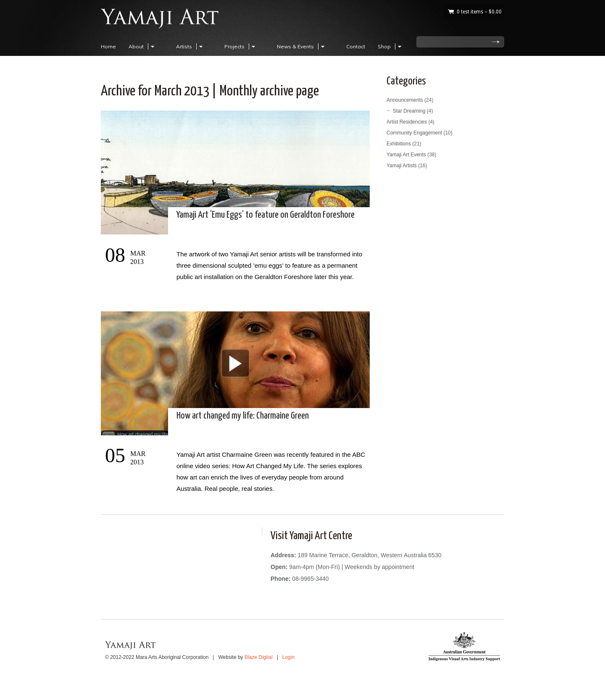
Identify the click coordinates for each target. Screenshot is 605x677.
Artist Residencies (407, 122)
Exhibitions (399, 144)
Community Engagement (414, 133)
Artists (190, 46)
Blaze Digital (259, 657)
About (143, 46)
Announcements (405, 100)
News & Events (302, 46)
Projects (241, 46)
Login (288, 657)
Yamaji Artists (402, 166)
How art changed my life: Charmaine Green (242, 416)
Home (108, 46)
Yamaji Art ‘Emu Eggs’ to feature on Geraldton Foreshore (265, 215)
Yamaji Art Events (406, 155)
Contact (355, 46)
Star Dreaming (409, 111)
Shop (391, 46)
